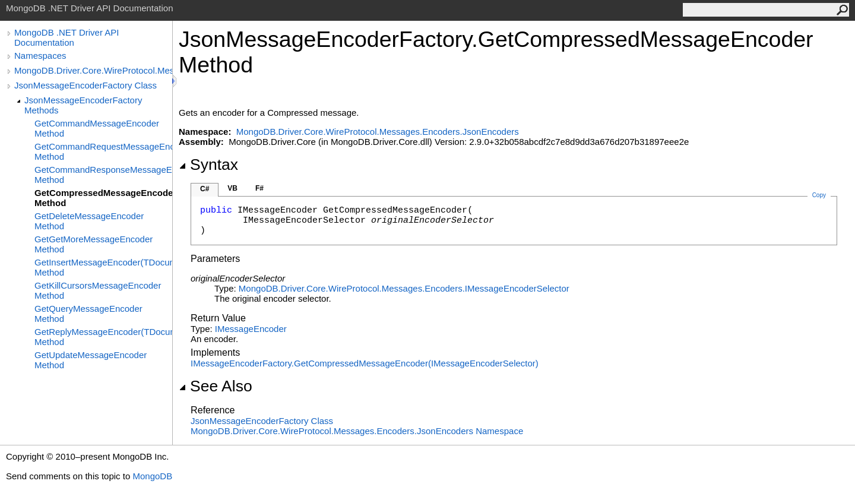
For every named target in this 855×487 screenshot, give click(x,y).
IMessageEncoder (251, 329)
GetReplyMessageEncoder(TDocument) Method (103, 337)
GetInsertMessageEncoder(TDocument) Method (103, 267)
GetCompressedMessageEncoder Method (103, 198)
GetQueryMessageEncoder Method (88, 313)
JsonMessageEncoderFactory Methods (83, 105)
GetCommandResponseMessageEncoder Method (103, 175)
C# (204, 189)
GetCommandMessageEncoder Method (96, 128)
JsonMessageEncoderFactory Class (85, 85)
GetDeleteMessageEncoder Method (89, 221)
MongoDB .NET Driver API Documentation (66, 37)
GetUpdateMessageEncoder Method (90, 360)
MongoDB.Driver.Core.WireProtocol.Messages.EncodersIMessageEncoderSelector (404, 288)
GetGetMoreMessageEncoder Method (93, 244)
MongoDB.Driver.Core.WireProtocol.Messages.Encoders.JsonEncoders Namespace (357, 431)
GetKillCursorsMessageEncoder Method (97, 290)
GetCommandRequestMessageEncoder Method (103, 151)
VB (232, 188)
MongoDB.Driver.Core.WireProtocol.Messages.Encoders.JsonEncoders (93, 70)
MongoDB (152, 476)
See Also (215, 386)
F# (259, 188)
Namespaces (40, 55)
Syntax (208, 164)
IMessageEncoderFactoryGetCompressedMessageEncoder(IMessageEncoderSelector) (365, 363)
